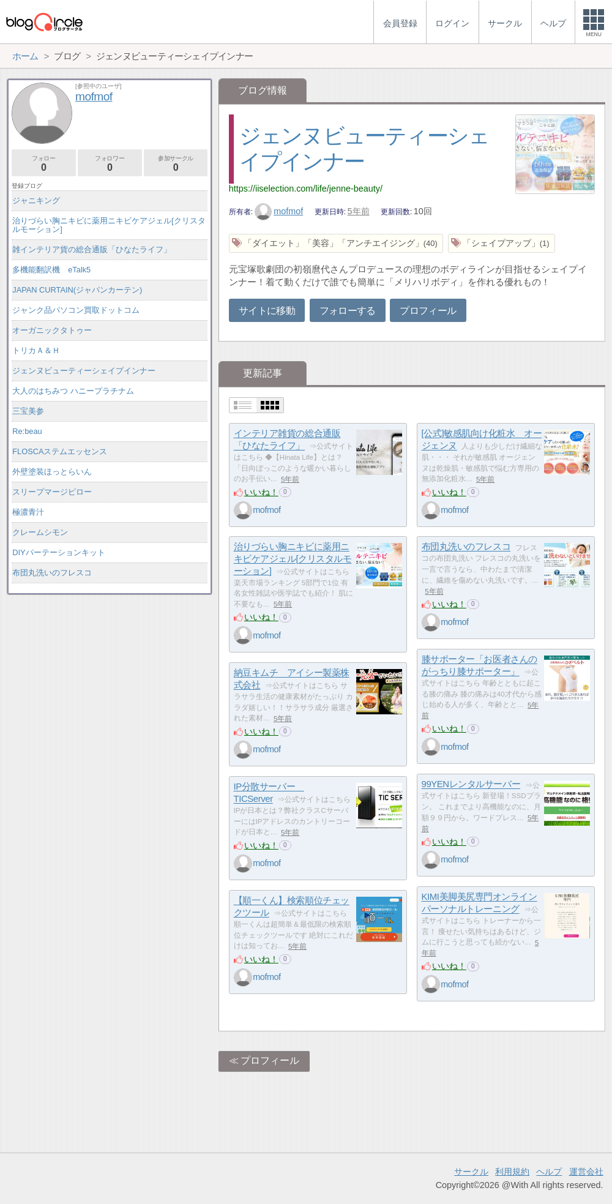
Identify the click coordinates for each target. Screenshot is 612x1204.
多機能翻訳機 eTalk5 (51, 269)
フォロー (44, 164)
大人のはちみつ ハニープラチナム (73, 390)
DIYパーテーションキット (58, 552)
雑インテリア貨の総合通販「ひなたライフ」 (91, 249)
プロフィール (428, 310)
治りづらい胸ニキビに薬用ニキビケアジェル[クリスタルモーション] (293, 559)
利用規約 (512, 1171)
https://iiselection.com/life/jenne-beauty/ (305, 188)
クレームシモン (40, 532)
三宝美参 (28, 411)
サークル (471, 1171)
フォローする (347, 310)
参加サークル (176, 164)
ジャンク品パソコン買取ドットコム (76, 310)
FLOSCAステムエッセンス (59, 451)
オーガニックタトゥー (52, 330)
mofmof (279, 211)
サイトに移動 (267, 310)
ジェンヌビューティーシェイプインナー (83, 370)
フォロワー (110, 164)
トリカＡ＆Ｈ (36, 350)
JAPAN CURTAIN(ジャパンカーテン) (77, 289)
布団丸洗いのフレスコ (466, 547)
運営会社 (586, 1171)
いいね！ (261, 492)
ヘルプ (549, 1171)
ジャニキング (36, 200)
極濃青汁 (28, 512)
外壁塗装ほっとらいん (52, 471)
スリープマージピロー (52, 491)
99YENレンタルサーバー (471, 784)
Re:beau (27, 431)
